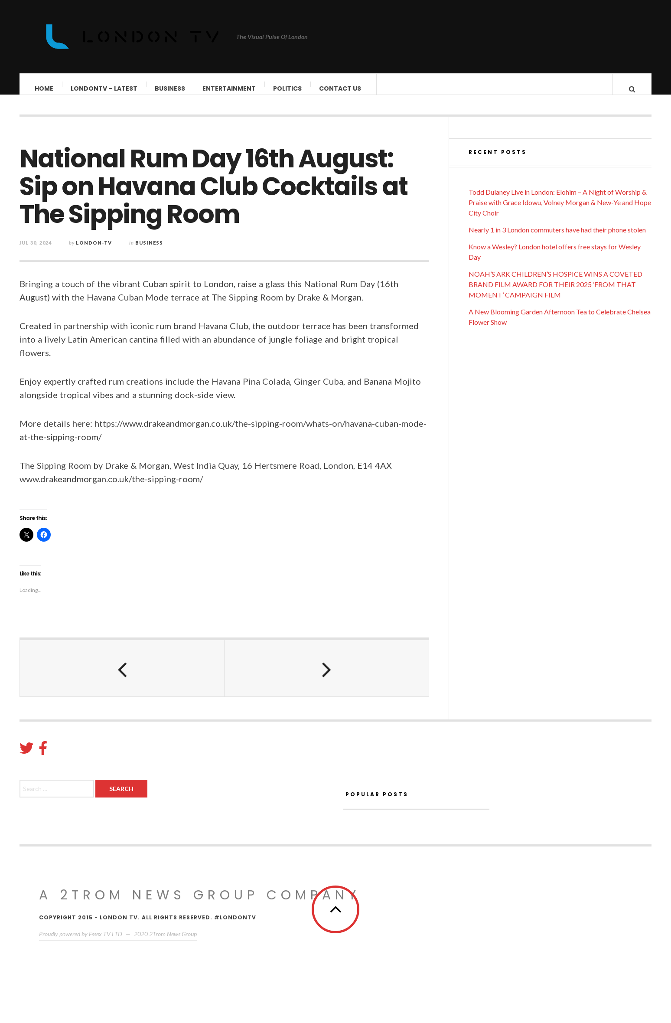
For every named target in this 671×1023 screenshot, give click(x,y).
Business (170, 88)
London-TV (94, 251)
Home (44, 88)
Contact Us (340, 88)
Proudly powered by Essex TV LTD (80, 942)
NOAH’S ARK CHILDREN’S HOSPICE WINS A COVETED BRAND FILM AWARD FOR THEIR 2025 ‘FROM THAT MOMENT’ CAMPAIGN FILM (555, 292)
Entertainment (229, 88)
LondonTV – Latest (104, 88)
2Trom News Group (173, 942)
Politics (288, 88)
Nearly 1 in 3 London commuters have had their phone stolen (557, 238)
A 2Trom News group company (199, 904)
